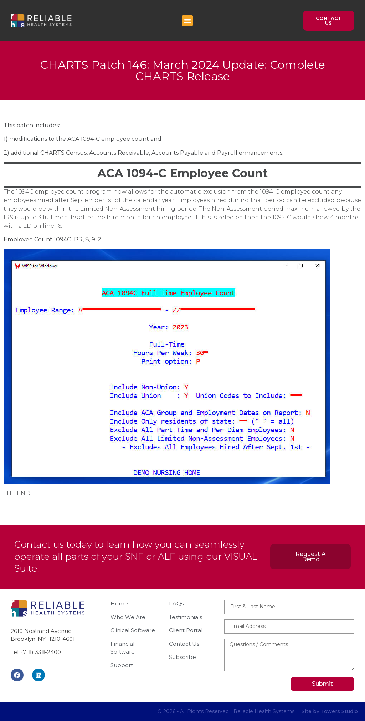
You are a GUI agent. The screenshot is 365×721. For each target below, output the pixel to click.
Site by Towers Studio (330, 711)
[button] (187, 20)
